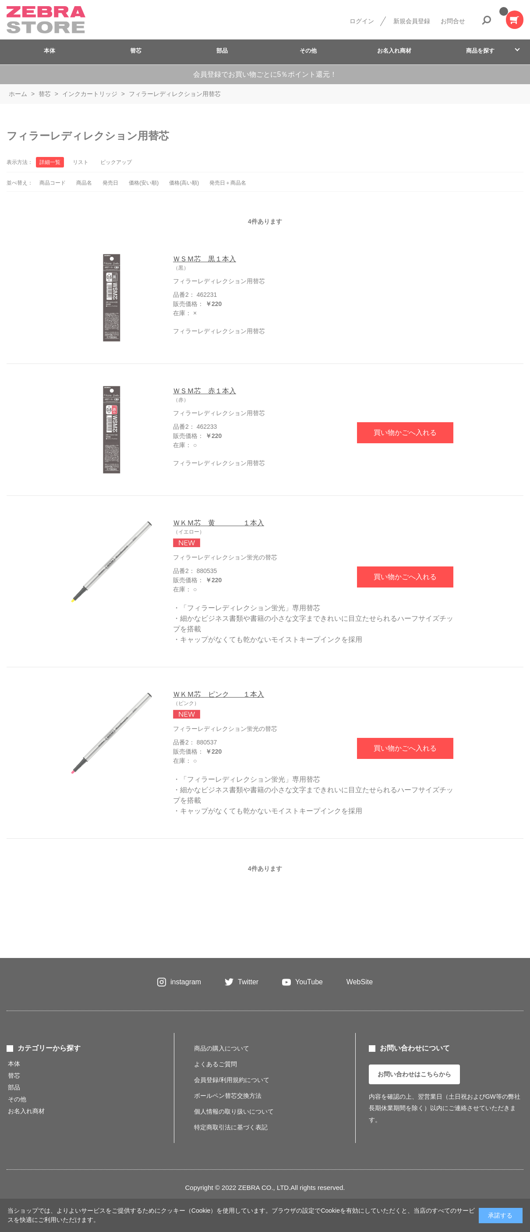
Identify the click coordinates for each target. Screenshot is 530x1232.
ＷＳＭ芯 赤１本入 (204, 391)
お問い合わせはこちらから (414, 1074)
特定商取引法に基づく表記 (231, 1127)
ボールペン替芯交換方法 (227, 1095)
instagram (185, 982)
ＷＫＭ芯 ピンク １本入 (218, 694)
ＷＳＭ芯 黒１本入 (204, 259)
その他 (308, 50)
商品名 (84, 183)
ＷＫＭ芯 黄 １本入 (218, 523)
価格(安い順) (144, 183)
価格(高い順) (184, 183)
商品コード (52, 183)
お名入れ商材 (394, 50)
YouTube (309, 982)
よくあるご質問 (215, 1064)
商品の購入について (221, 1048)
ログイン (362, 21)
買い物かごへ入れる (405, 432)
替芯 (135, 50)
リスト (80, 162)
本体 (49, 50)
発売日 (110, 183)
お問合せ (453, 21)
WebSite (359, 982)
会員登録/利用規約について (231, 1079)
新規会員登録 (411, 21)
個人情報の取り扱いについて (234, 1111)
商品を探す (480, 50)
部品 (222, 50)
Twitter (248, 982)
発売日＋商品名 (227, 183)
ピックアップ (116, 162)
